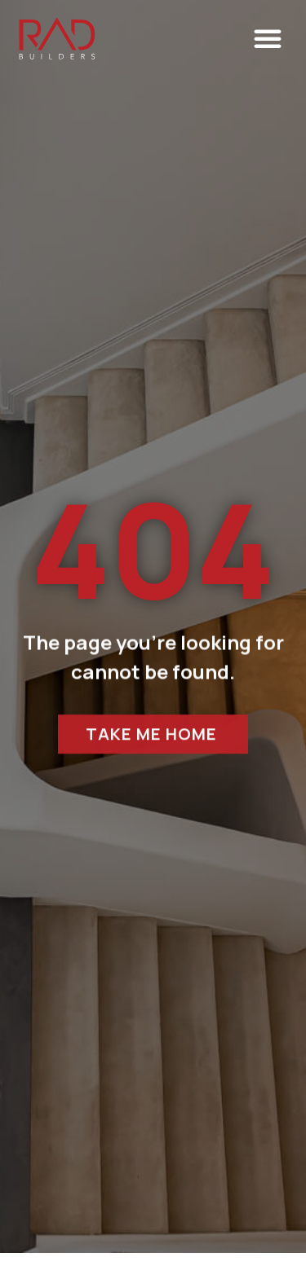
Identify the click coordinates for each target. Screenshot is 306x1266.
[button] (268, 38)
